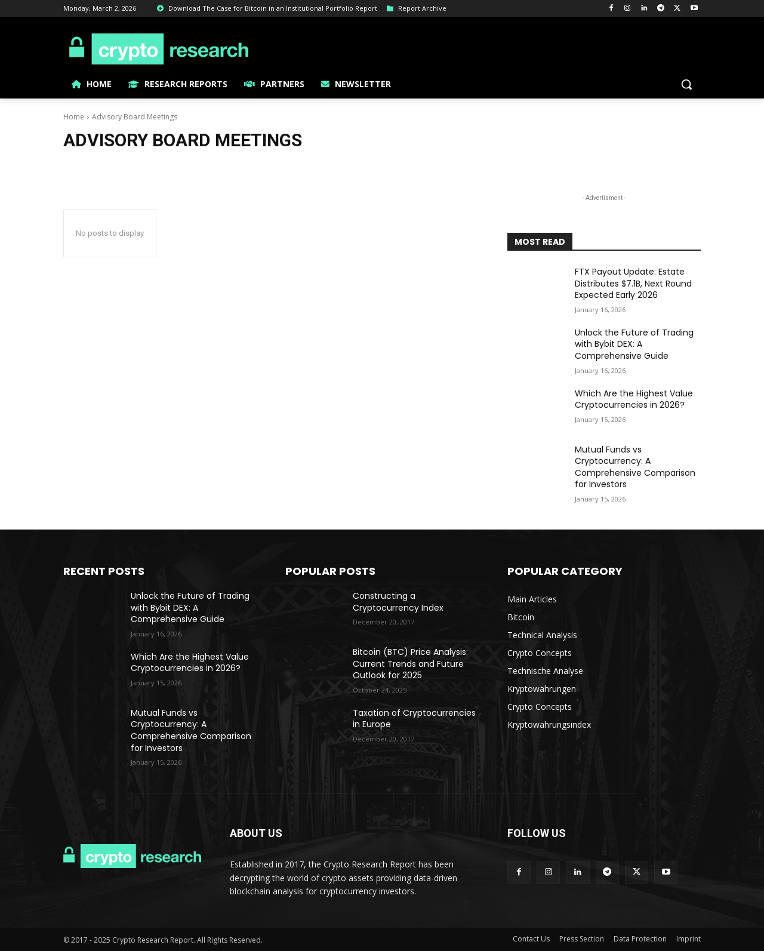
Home (73, 117)
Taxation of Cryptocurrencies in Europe (414, 719)
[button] (686, 84)
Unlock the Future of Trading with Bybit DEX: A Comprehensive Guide (634, 344)
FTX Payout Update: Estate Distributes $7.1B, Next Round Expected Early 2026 (633, 283)
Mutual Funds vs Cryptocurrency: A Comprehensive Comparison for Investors (635, 467)
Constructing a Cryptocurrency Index (398, 602)
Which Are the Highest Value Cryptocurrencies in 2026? (634, 399)
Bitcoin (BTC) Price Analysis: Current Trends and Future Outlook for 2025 (410, 663)
